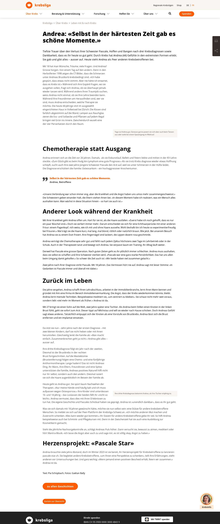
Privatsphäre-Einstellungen (40, 512)
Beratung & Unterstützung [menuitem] (66, 13)
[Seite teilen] (216, 51)
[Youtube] (192, 500)
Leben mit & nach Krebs (83, 23)
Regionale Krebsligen (163, 5)
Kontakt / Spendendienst (154, 481)
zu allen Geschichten (60, 419)
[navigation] (110, 14)
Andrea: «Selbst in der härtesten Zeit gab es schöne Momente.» (109, 37)
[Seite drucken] (216, 41)
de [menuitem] (187, 5)
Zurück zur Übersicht (54, 434)
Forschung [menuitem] (99, 13)
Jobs (143, 471)
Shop (179, 5)
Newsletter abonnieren (153, 485)
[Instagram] (174, 500)
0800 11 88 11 (91, 469)
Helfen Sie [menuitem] (124, 13)
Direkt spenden (92, 451)
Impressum (66, 512)
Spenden (186, 13)
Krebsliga (47, 23)
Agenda (145, 476)
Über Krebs (62, 23)
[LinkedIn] (183, 500)
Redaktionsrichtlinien (147, 512)
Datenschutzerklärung (88, 512)
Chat (86, 479)
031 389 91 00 (33, 480)
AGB (108, 512)
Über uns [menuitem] (148, 13)
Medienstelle (148, 466)
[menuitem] (35, 14)
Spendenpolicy (123, 512)
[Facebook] (165, 500)
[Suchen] (169, 13)
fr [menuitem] (193, 5)
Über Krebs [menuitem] (32, 13)
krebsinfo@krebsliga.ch (102, 474)
